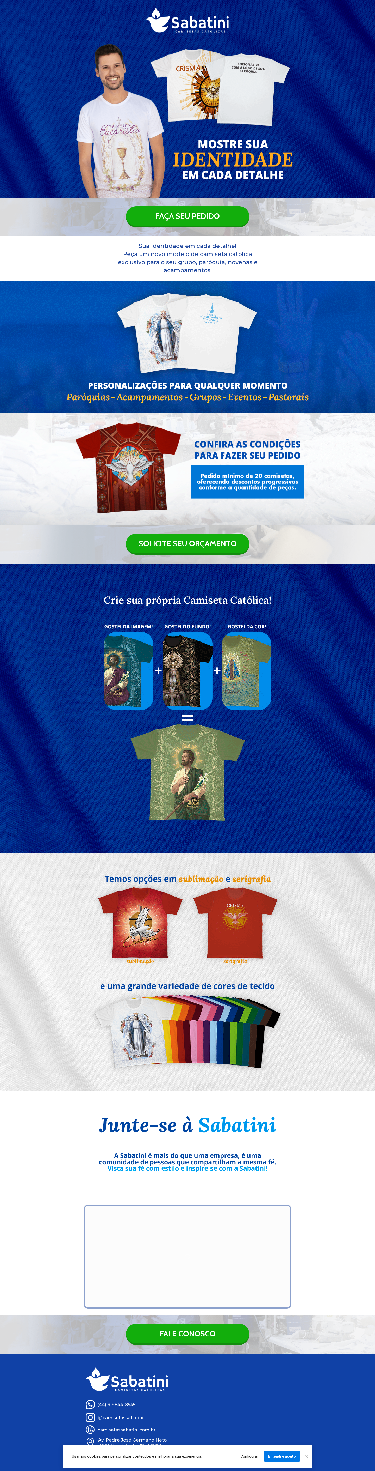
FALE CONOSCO (188, 1334)
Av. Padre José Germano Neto (132, 1440)
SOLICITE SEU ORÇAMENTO (187, 543)
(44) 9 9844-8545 (116, 1404)
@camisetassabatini (120, 1417)
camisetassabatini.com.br (127, 1429)
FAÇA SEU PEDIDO (187, 216)
